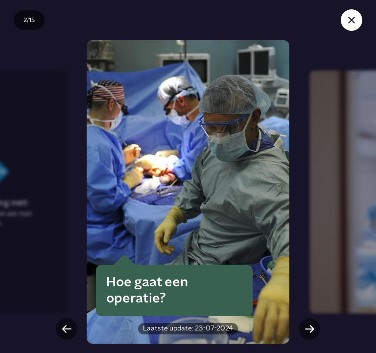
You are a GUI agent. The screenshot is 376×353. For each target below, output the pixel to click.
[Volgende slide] (309, 329)
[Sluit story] (351, 20)
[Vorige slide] (66, 329)
